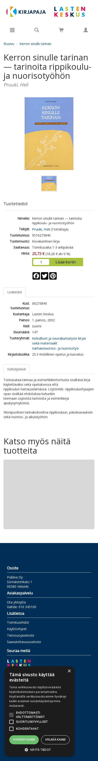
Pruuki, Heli (41, 229)
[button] (39, 749)
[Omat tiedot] (86, 30)
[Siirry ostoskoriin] (61, 30)
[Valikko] (12, 30)
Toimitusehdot (18, 622)
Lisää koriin (66, 262)
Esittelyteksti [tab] (16, 369)
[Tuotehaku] (37, 30)
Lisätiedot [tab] (14, 292)
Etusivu (8, 43)
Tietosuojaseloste (20, 635)
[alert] (39, 711)
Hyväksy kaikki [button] (24, 740)
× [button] (69, 671)
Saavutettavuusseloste (24, 642)
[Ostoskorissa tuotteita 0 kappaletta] (61, 30)
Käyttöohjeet (17, 629)
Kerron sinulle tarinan (35, 43)
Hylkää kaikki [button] (55, 740)
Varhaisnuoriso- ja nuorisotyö (55, 348)
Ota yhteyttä (16, 602)
